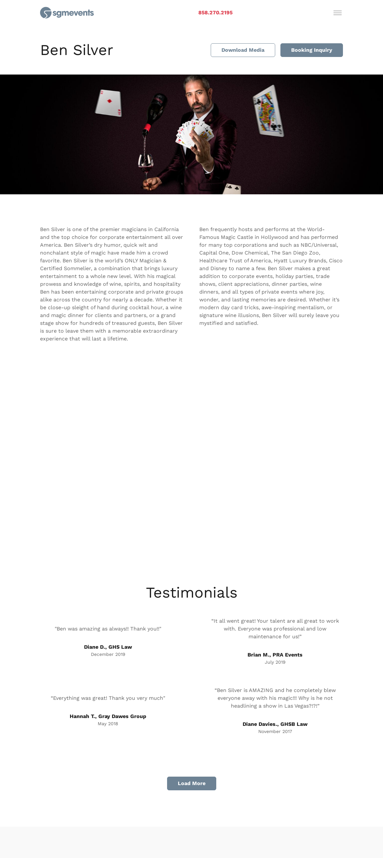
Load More (192, 783)
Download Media (242, 50)
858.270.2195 (215, 12)
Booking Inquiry (311, 50)
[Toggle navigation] (337, 12)
